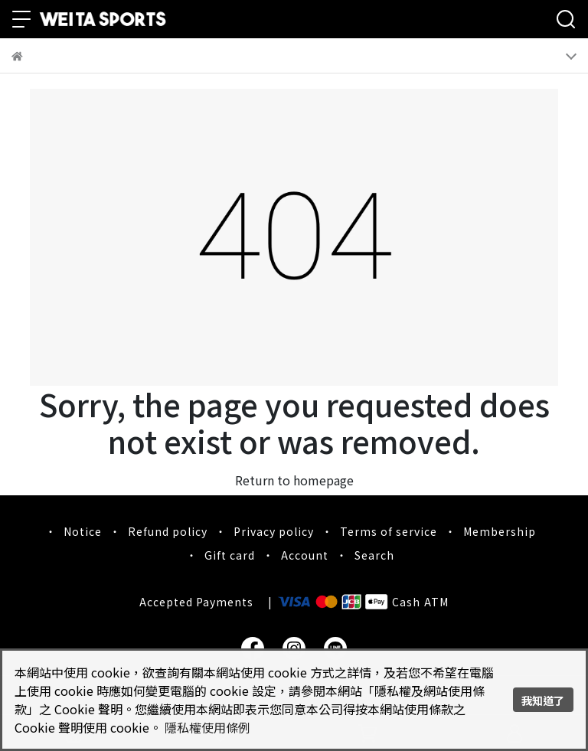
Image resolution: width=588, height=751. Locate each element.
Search (374, 555)
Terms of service (388, 531)
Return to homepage (294, 480)
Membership (499, 531)
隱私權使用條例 (207, 727)
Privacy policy (274, 531)
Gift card (229, 555)
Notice (83, 531)
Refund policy (167, 531)
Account (304, 555)
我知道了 (542, 700)
